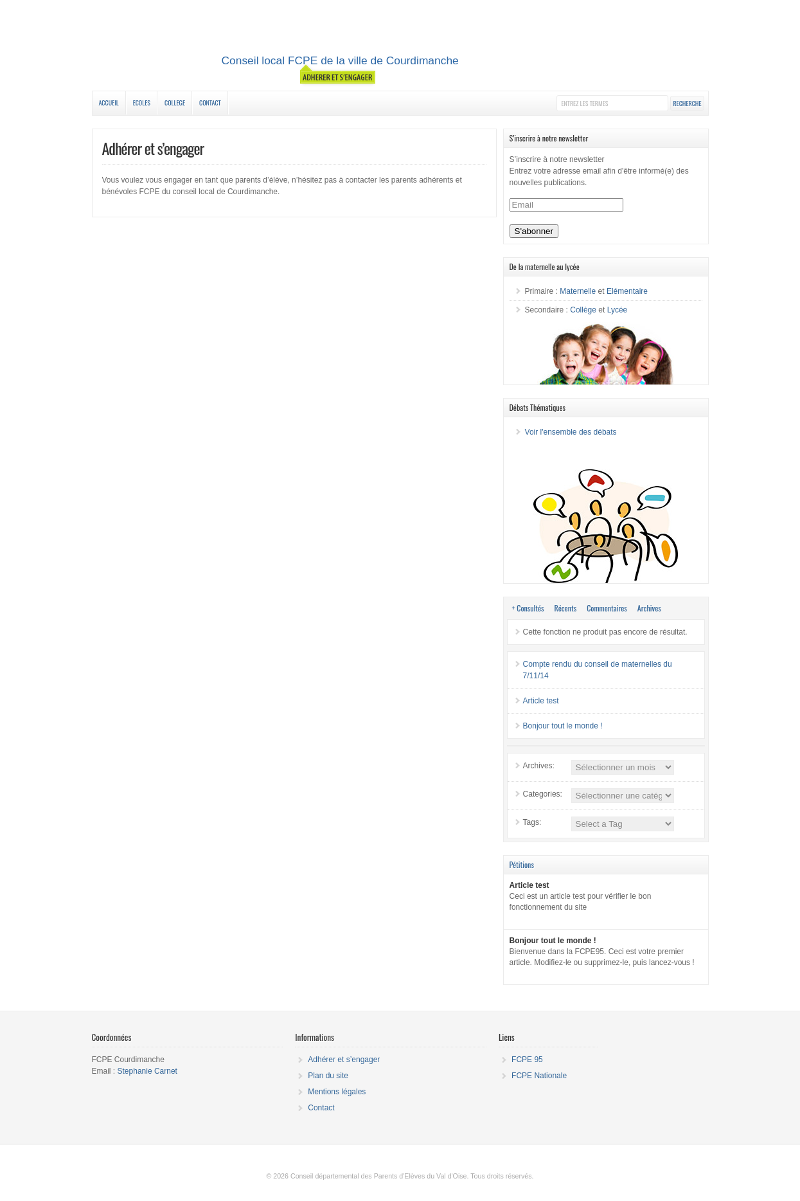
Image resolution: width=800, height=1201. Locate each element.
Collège (583, 309)
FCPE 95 (527, 1059)
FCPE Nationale (539, 1075)
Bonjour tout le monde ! (563, 725)
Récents (566, 607)
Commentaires (607, 607)
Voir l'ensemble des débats (571, 432)
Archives (649, 607)
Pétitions (522, 864)
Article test (541, 700)
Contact (210, 102)
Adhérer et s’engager (344, 1059)
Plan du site (328, 1075)
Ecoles (141, 102)
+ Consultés (528, 607)
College (174, 102)
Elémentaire (627, 291)
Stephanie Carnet (147, 1071)
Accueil (109, 102)
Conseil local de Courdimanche (400, 46)
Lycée (617, 309)
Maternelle (578, 291)
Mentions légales (337, 1091)
